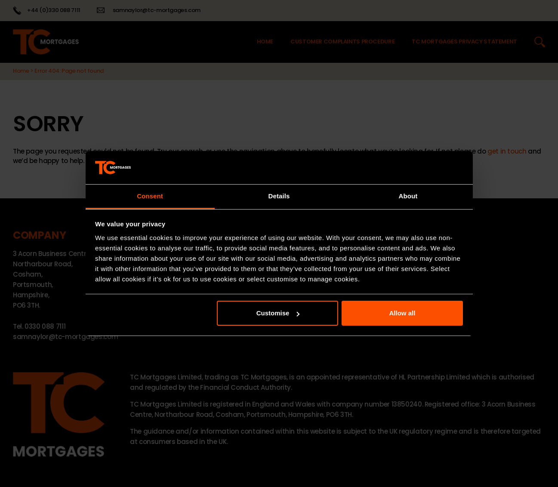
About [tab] (408, 196)
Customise (278, 313)
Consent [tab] (150, 196)
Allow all (402, 313)
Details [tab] (279, 196)
